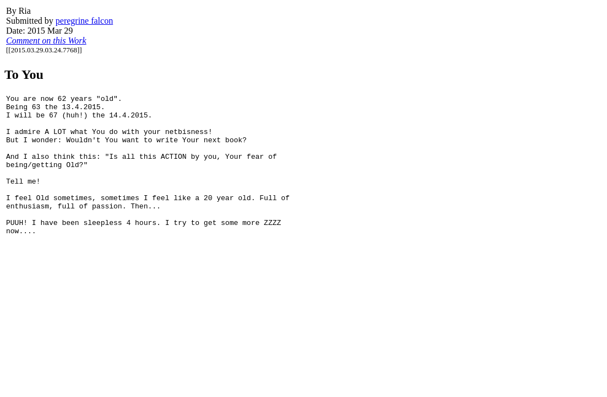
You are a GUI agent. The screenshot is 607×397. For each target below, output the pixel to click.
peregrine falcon (84, 20)
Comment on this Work (46, 40)
